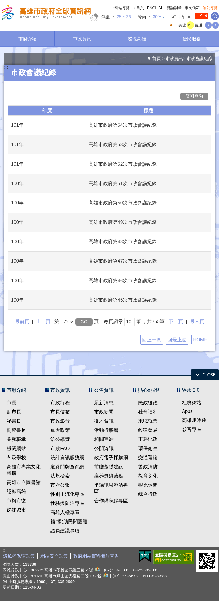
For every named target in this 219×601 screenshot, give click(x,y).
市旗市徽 (16, 500)
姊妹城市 (16, 509)
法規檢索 (60, 476)
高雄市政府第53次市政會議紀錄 (123, 144)
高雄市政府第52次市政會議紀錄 (123, 164)
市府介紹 (27, 38)
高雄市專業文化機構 (24, 470)
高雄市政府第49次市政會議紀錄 (123, 222)
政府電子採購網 (111, 457)
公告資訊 (104, 390)
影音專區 (191, 429)
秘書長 (14, 421)
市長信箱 (192, 8)
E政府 (145, 556)
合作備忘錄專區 (111, 500)
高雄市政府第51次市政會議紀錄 (123, 183)
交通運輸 (148, 457)
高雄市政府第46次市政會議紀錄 (123, 280)
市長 (11, 402)
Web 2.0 (190, 390)
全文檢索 (215, 16)
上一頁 (43, 321)
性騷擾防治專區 (67, 503)
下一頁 (176, 321)
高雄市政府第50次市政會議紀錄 (123, 203)
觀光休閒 (148, 485)
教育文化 (148, 476)
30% (157, 17)
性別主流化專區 (67, 494)
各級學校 (16, 457)
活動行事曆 (106, 430)
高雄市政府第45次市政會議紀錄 (123, 300)
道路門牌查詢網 (67, 466)
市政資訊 (82, 38)
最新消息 (104, 402)
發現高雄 (137, 38)
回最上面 (177, 339)
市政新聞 (104, 412)
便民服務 (191, 38)
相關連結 (104, 439)
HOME (200, 339)
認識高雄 (16, 491)
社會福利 (148, 412)
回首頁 (138, 8)
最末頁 (197, 321)
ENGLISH (155, 8)
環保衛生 (148, 448)
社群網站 (191, 402)
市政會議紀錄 (199, 58)
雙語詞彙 (174, 8)
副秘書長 (16, 430)
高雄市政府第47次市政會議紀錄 (123, 261)
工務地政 (148, 439)
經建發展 (148, 430)
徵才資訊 (104, 421)
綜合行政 (148, 494)
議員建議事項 (64, 530)
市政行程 (60, 402)
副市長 (14, 412)
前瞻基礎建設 (108, 466)
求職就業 (148, 421)
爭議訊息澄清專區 (111, 488)
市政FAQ (60, 448)
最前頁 (22, 321)
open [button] (205, 374)
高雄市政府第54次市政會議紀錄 (123, 125)
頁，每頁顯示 (108, 321)
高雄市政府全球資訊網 (45, 13)
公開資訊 (104, 448)
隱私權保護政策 (19, 556)
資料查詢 (194, 96)
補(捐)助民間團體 (68, 521)
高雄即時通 (194, 420)
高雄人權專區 (64, 512)
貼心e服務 (149, 390)
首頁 (156, 58)
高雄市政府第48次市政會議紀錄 (123, 241)
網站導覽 (122, 8)
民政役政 (148, 402)
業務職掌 (16, 439)
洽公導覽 (210, 8)
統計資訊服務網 (67, 457)
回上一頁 (151, 339)
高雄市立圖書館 (24, 482)
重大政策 (60, 430)
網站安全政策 (54, 556)
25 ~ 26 (123, 17)
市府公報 (60, 485)
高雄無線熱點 (108, 476)
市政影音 (60, 421)
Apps (187, 411)
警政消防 (148, 466)
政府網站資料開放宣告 (96, 556)
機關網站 (16, 448)
